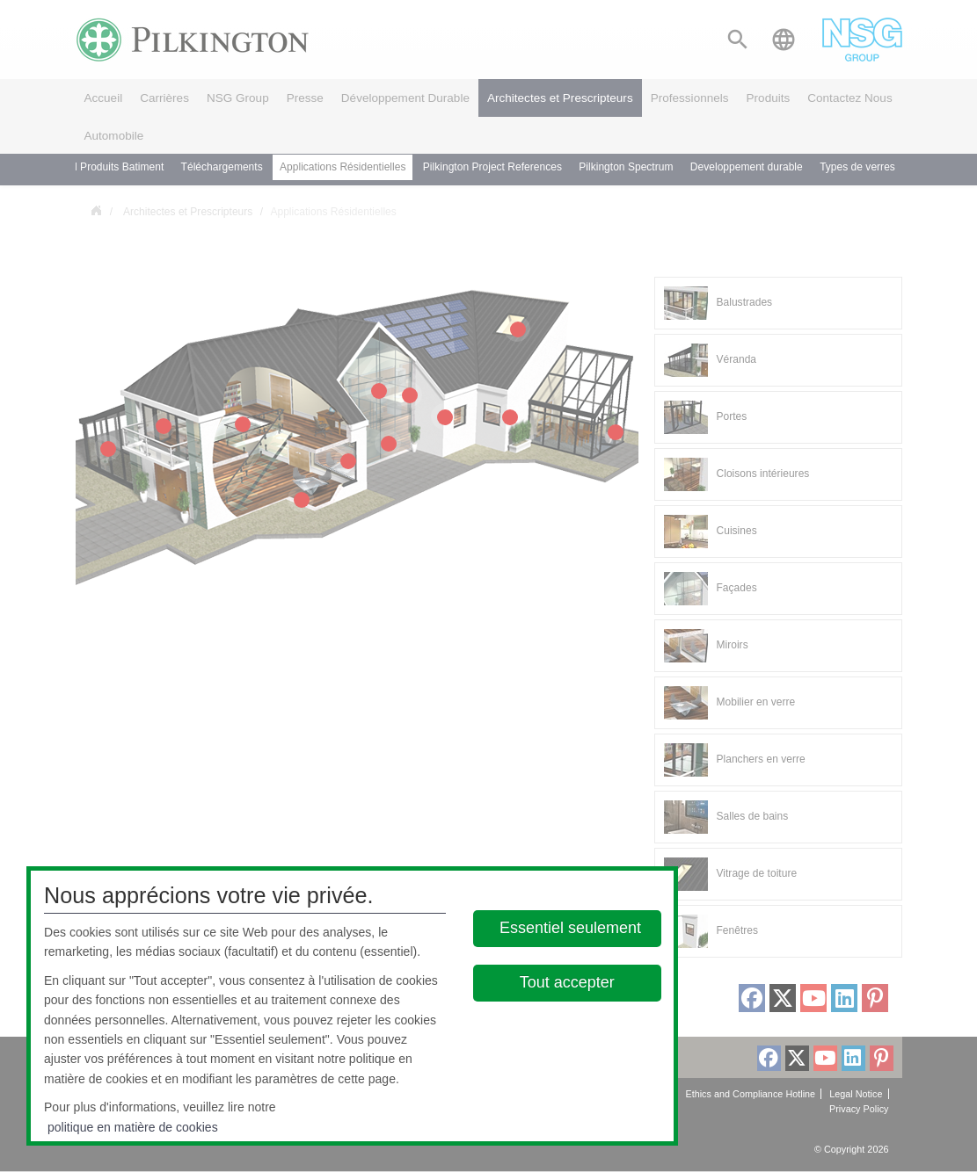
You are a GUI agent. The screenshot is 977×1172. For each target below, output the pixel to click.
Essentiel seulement (570, 928)
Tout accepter (567, 982)
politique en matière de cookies (132, 1127)
